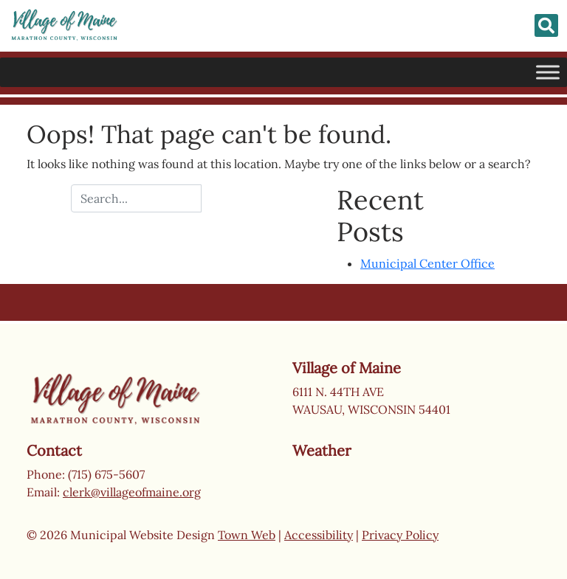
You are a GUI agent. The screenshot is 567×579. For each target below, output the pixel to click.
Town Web (246, 534)
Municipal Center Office (427, 263)
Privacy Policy (400, 534)
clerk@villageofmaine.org (132, 492)
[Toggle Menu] (548, 72)
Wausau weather (365, 518)
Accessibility (318, 534)
